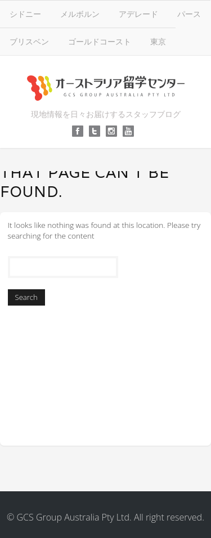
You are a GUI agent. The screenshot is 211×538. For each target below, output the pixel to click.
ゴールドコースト (99, 41)
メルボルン (80, 13)
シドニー (25, 13)
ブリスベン (29, 41)
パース (189, 13)
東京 (158, 41)
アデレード (138, 13)
